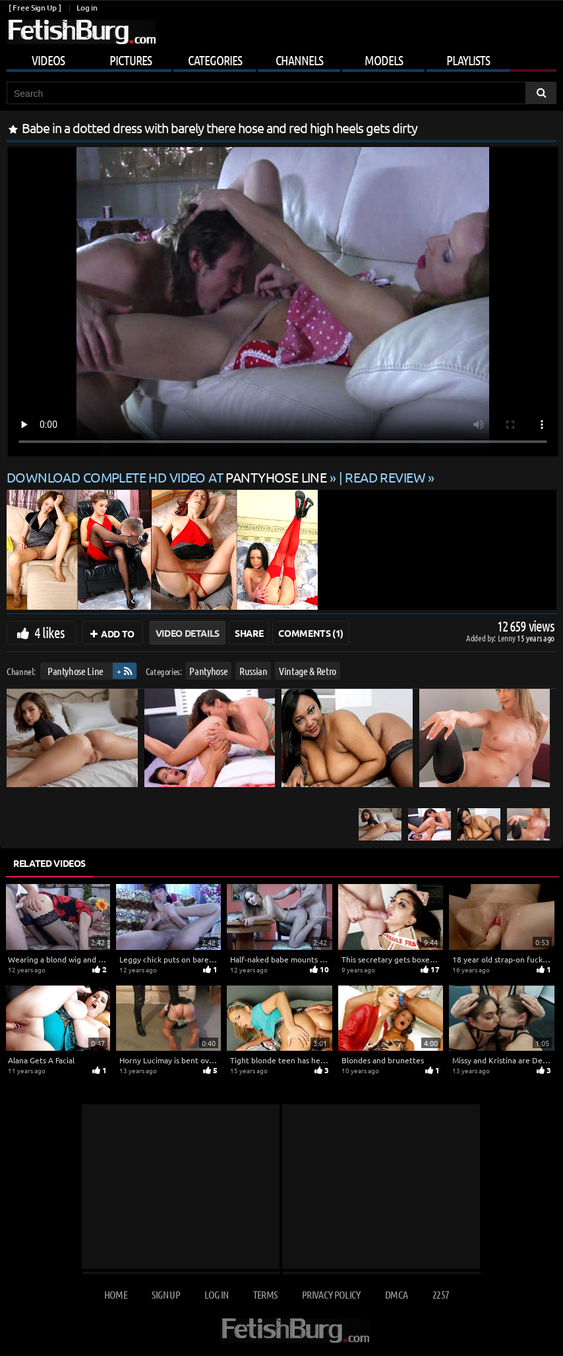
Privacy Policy (331, 1294)
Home (115, 1294)
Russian (253, 670)
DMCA (396, 1294)
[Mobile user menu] (281, 58)
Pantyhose (208, 670)
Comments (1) (310, 633)
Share (249, 633)
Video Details (188, 633)
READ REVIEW (385, 477)
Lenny (507, 637)
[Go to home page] (81, 32)
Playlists (468, 60)
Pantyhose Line (75, 670)
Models (384, 60)
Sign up (165, 1294)
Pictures (130, 60)
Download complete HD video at (168, 477)
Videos (48, 60)
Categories (215, 60)
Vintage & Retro (307, 670)
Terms (265, 1294)
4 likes (49, 632)
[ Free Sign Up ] (35, 7)
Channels (299, 60)
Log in (86, 7)
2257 (440, 1294)
